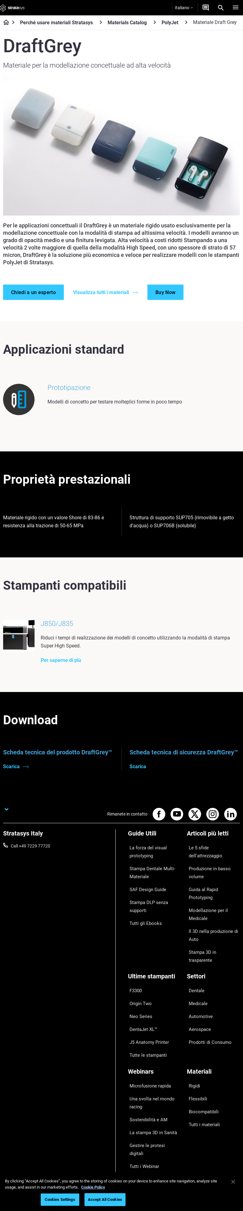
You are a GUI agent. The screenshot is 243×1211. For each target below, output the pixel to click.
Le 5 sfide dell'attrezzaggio (212, 854)
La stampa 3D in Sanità (150, 1057)
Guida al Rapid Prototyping (212, 881)
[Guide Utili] (154, 844)
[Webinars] (154, 1012)
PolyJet (170, 23)
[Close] (233, 1182)
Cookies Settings (60, 1199)
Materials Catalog (127, 23)
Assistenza (138, 1110)
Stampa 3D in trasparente (211, 924)
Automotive (198, 968)
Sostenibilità (198, 1147)
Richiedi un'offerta (145, 1128)
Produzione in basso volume (206, 867)
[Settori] (213, 940)
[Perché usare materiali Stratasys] (101, 22)
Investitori (196, 1156)
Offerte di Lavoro (203, 1129)
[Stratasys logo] (12, 8)
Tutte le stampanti (145, 995)
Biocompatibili (200, 1040)
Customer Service (144, 1155)
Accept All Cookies (105, 1199)
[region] (121, 1191)
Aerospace (197, 977)
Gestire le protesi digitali (150, 1066)
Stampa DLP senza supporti (146, 901)
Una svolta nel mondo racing (148, 1035)
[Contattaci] (205, 7)
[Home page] (4, 23)
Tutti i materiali (201, 1049)
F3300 (134, 950)
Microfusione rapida (147, 1022)
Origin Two (138, 959)
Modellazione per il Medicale (204, 893)
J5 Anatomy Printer (146, 986)
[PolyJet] (186, 22)
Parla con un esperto (147, 1137)
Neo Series (138, 968)
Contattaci (197, 1111)
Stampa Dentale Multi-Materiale (149, 875)
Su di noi (195, 1102)
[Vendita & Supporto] (154, 1096)
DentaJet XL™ (141, 977)
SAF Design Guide (145, 889)
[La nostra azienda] (213, 1092)
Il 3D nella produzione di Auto (209, 910)
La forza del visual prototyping (145, 858)
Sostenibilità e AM (145, 1048)
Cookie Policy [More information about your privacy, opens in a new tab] (93, 1187)
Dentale (194, 950)
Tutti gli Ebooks (142, 914)
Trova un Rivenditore (147, 1119)
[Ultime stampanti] (154, 940)
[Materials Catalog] (155, 22)
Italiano (184, 7)
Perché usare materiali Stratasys (56, 23)
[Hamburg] (235, 7)
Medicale (195, 959)
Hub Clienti (138, 1146)
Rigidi (192, 1022)
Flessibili (195, 1031)
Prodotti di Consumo (206, 986)
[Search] (220, 7)
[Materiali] (213, 1012)
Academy (196, 1138)
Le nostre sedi (200, 1120)
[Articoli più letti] (213, 844)
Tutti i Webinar (141, 1075)
